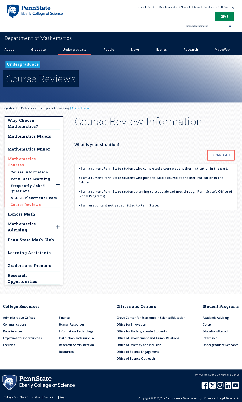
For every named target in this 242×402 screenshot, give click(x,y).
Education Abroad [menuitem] (215, 331)
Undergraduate (47, 108)
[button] (224, 17)
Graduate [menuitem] (38, 49)
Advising (64, 108)
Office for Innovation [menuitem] (131, 324)
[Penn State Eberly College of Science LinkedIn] (228, 387)
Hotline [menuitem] (36, 397)
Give (224, 16)
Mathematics (38, 38)
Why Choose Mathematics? (23, 123)
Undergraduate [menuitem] (75, 49)
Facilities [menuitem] (9, 345)
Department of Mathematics (19, 108)
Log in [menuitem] (63, 397)
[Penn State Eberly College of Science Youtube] (236, 387)
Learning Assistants (29, 252)
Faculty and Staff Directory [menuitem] (219, 7)
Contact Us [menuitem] (50, 397)
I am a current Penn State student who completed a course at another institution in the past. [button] (154, 168)
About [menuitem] (9, 49)
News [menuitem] (141, 7)
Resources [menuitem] (66, 352)
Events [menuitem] (151, 7)
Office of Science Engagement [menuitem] (137, 352)
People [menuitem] (109, 49)
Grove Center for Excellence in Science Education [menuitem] (150, 318)
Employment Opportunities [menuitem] (22, 338)
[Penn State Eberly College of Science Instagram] (220, 387)
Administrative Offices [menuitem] (19, 318)
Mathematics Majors (29, 136)
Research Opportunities (22, 278)
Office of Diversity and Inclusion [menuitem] (138, 345)
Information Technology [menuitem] (76, 331)
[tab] (156, 168)
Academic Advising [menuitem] (216, 318)
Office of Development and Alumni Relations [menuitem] (147, 338)
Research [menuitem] (191, 49)
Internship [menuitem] (210, 338)
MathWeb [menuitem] (222, 49)
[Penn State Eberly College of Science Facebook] (205, 387)
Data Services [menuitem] (12, 331)
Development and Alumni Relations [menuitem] (179, 7)
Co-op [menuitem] (207, 324)
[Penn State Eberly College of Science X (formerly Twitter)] (213, 387)
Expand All (221, 155)
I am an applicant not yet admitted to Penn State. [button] (119, 205)
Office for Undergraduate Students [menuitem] (141, 331)
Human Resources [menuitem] (72, 324)
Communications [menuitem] (14, 324)
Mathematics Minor (29, 149)
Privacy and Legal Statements (222, 398)
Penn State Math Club (31, 239)
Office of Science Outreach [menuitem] (135, 358)
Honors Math (21, 214)
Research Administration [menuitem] (76, 345)
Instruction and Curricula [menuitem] (76, 338)
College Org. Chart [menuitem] (16, 397)
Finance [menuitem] (64, 318)
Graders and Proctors (29, 265)
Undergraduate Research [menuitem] (220, 345)
